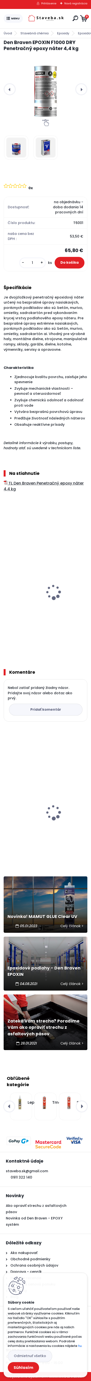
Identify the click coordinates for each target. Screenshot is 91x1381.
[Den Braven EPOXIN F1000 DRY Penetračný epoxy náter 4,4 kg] (45, 89)
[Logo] (46, 19)
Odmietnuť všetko (30, 1355)
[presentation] (10, 89)
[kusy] (32, 262)
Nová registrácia (75, 3)
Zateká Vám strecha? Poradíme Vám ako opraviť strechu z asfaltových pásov (44, 1027)
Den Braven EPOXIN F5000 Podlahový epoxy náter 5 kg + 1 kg (40, 606)
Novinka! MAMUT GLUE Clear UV (42, 916)
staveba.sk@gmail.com (27, 1171)
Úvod (8, 33)
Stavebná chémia (34, 33)
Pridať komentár (45, 709)
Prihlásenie (48, 3)
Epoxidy (63, 33)
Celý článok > (71, 926)
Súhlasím (23, 1367)
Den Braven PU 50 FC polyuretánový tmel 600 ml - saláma (45, 823)
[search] (75, 18)
